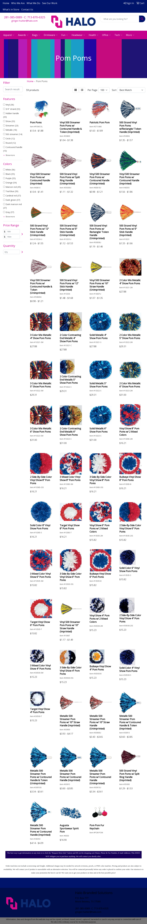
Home (6, 3)
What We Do (33, 3)
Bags (36, 35)
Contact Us (27, 9)
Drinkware (51, 35)
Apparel (8, 35)
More (130, 35)
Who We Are (18, 3)
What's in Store (11, 9)
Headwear (78, 35)
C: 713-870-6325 (34, 17)
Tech (118, 35)
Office (106, 35)
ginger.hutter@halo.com (24, 20)
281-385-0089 (13, 17)
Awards (23, 35)
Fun (64, 35)
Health (93, 35)
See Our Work (49, 3)
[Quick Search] (119, 19)
